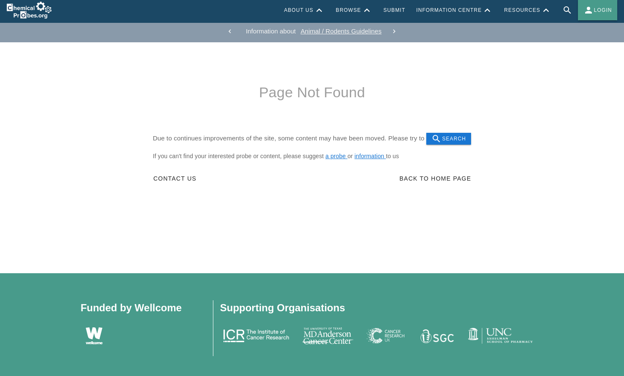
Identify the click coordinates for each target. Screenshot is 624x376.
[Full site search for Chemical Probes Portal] (567, 10)
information (370, 156)
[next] (394, 31)
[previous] (230, 31)
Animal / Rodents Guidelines (340, 31)
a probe (336, 156)
